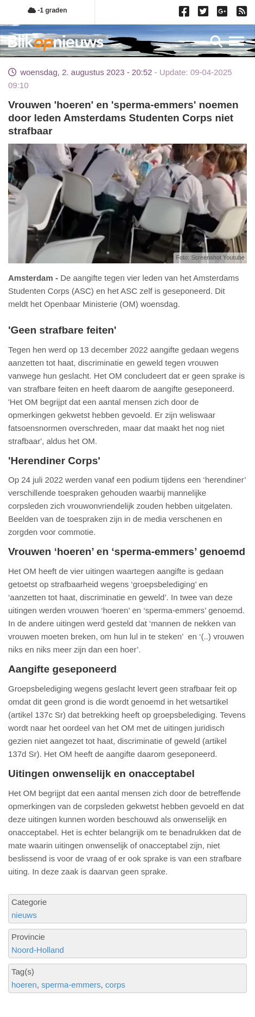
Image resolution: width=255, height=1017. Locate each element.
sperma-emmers (71, 984)
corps (115, 984)
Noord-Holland (37, 949)
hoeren (24, 984)
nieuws (24, 915)
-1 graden (47, 10)
